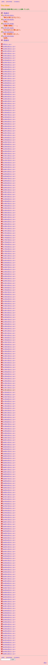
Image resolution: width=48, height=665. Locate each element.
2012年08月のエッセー (9, 367)
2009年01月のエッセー (9, 465)
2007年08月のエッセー (9, 504)
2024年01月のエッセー (9, 101)
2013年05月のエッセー (9, 347)
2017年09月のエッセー (9, 235)
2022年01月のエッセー (9, 153)
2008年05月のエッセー (9, 483)
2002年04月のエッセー (9, 629)
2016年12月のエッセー (9, 256)
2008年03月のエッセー (9, 488)
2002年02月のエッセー (9, 633)
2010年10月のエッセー (9, 417)
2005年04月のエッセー (9, 567)
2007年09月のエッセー (9, 501)
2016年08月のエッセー (9, 265)
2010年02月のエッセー (9, 435)
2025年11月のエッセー (9, 53)
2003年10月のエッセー (9, 608)
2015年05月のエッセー (9, 297)
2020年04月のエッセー (9, 183)
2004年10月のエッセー (9, 581)
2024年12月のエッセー (9, 76)
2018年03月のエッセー (9, 221)
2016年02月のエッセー (9, 278)
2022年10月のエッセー (9, 135)
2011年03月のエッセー (9, 406)
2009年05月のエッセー (9, 456)
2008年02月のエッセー (9, 490)
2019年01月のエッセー (9, 215)
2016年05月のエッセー (9, 272)
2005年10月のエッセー (9, 554)
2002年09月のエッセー (9, 626)
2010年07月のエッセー (9, 424)
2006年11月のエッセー (9, 524)
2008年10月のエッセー (9, 472)
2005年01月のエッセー (9, 574)
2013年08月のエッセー (9, 340)
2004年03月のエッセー (9, 597)
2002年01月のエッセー (9, 635)
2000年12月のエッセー (9, 654)
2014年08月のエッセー (9, 317)
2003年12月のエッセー (9, 604)
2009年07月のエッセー (9, 451)
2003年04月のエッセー (9, 619)
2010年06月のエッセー (9, 426)
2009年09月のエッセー (9, 447)
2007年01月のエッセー (9, 519)
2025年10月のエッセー (9, 55)
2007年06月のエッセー (9, 508)
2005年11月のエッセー (9, 551)
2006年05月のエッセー (9, 538)
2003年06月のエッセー (9, 617)
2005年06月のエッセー (9, 563)
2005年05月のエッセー (9, 565)
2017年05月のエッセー (9, 244)
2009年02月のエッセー (9, 463)
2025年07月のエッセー (9, 62)
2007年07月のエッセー (9, 506)
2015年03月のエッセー (9, 301)
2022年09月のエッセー (9, 137)
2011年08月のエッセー (9, 394)
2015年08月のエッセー (9, 290)
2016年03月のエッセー (9, 276)
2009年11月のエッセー (9, 442)
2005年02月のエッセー (9, 572)
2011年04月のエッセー (9, 403)
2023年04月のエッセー (9, 121)
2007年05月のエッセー (9, 510)
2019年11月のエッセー (9, 194)
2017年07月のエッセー (9, 240)
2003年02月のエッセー (9, 622)
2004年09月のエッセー (9, 583)
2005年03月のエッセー (9, 569)
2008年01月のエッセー (9, 492)
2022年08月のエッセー (9, 140)
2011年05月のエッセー (9, 401)
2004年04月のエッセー (9, 594)
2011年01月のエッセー (9, 410)
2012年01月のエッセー (9, 383)
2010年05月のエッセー (9, 429)
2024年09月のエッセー (9, 83)
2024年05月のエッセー (9, 92)
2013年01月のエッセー (9, 356)
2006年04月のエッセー (9, 540)
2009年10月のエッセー (9, 444)
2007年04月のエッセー (9, 513)
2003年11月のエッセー (9, 606)
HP (3, 1)
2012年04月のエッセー (9, 376)
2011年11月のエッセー (9, 388)
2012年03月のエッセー (9, 378)
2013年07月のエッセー (9, 342)
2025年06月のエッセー (9, 65)
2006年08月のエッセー (9, 531)
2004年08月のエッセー (9, 585)
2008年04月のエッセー (9, 485)
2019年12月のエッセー (9, 192)
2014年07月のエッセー (9, 319)
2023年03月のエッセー (9, 124)
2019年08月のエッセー (9, 201)
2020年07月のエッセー (9, 178)
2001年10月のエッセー (9, 640)
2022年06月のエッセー (9, 144)
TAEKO (16, 1)
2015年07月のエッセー (9, 292)
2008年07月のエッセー (9, 479)
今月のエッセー (7, 44)
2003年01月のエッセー (9, 624)
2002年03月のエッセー (9, 631)
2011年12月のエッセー (9, 385)
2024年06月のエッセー (9, 90)
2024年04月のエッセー (9, 94)
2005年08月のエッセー (9, 558)
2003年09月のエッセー (9, 610)
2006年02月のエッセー (9, 544)
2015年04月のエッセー (9, 299)
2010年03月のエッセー (9, 433)
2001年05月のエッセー (9, 647)
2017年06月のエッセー (9, 242)
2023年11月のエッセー (9, 106)
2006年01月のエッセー (9, 547)
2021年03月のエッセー (9, 165)
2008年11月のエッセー (9, 469)
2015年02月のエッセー (9, 303)
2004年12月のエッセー (9, 576)
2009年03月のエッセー (9, 460)
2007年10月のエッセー (9, 499)
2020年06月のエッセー (9, 181)
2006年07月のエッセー (9, 533)
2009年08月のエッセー (9, 449)
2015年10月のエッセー (9, 285)
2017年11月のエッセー (9, 231)
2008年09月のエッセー (9, 474)
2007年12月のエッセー (9, 494)
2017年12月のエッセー (9, 228)
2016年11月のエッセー (9, 258)
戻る (45, 663)
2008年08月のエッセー (9, 476)
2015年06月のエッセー (9, 294)
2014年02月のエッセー (9, 328)
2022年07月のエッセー (9, 142)
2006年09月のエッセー (9, 529)
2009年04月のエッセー (9, 458)
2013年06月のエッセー (9, 344)
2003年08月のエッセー (9, 613)
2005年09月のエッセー (9, 556)
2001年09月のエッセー (9, 642)
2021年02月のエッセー (9, 167)
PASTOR (9, 1)
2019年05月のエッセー (9, 208)
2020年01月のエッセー (9, 190)
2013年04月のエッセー (9, 349)
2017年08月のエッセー (9, 237)
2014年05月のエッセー (9, 322)
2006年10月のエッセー (9, 526)
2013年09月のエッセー (9, 337)
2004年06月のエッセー (9, 590)
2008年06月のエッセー (9, 481)
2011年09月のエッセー (9, 392)
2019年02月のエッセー (9, 212)
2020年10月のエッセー (9, 171)
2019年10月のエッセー (9, 196)
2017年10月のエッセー (9, 233)
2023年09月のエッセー (9, 110)
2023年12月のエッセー (9, 103)
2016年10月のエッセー (9, 260)
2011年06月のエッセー (9, 399)
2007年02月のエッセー (9, 517)
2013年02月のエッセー (9, 353)
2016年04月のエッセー (9, 274)
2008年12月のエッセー (9, 467)
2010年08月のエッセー (9, 422)
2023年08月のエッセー (9, 112)
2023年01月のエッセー (9, 128)
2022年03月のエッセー (9, 149)
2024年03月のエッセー (9, 96)
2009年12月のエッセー (9, 440)
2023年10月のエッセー (9, 108)
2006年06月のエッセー (9, 535)
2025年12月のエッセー (9, 51)
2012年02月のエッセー (9, 381)
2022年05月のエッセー (9, 146)
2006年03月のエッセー (9, 542)
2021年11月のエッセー (9, 156)
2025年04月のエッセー (9, 69)
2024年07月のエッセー (9, 87)
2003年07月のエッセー (9, 615)
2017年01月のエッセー (9, 253)
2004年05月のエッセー (9, 592)
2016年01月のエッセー (9, 281)
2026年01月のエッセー (9, 49)
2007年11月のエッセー (9, 497)
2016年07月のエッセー (9, 267)
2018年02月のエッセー (9, 224)
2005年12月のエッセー (9, 549)
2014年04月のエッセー (9, 324)
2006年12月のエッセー (9, 522)
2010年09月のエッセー (9, 419)
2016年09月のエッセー (9, 262)
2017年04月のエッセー (9, 247)
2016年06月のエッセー (9, 269)
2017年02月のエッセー (9, 251)
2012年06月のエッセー (9, 372)
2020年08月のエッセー (9, 176)
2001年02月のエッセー (9, 649)
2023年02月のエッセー (9, 126)
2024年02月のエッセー (9, 99)
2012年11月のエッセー (9, 360)
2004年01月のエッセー (9, 601)
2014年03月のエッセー (9, 326)
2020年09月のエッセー (9, 174)
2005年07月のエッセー (9, 560)
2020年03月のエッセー (9, 185)
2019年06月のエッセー (9, 206)
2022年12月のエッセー (9, 131)
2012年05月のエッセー (9, 374)
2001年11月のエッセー (9, 638)
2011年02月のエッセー (9, 408)
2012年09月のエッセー (9, 365)
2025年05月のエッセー (9, 67)
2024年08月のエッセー (9, 85)
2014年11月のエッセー (9, 310)
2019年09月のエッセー (9, 199)
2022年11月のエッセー (9, 133)
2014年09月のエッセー (9, 315)
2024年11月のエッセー (9, 78)
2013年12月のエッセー (9, 331)
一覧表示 (6, 13)
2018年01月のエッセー (9, 226)
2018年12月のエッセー (9, 217)
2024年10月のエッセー (9, 81)
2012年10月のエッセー (9, 362)
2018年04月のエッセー (9, 219)
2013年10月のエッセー (9, 335)
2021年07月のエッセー (9, 160)
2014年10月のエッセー (9, 312)
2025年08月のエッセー (9, 60)
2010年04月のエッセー (9, 431)
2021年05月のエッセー (9, 162)
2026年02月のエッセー (9, 46)
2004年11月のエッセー (9, 579)
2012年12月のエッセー (9, 358)
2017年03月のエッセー (9, 249)
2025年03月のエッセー (9, 71)
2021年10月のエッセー (9, 158)
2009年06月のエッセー (9, 454)
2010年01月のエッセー (9, 438)
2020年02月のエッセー (9, 187)
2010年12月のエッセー (9, 413)
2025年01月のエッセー (9, 74)
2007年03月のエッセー (9, 515)
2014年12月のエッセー (9, 308)
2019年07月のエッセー (9, 203)
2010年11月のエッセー (9, 415)
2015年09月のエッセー (9, 287)
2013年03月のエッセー (9, 351)
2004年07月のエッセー (9, 588)
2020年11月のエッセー (9, 169)
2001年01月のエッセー (9, 651)
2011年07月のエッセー (9, 397)
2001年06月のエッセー (9, 644)
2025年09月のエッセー (9, 58)
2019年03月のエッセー (9, 210)
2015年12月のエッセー (9, 283)
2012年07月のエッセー (9, 369)
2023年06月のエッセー (9, 117)
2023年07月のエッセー (9, 115)
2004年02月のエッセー (9, 599)
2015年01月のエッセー (9, 306)
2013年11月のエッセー (9, 333)
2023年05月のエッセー (9, 119)
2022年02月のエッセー (9, 151)
